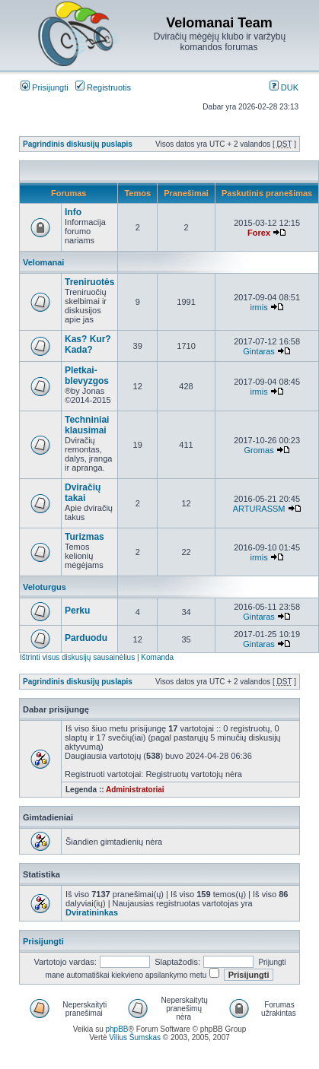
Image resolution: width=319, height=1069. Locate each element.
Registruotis (103, 87)
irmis (258, 307)
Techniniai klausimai (87, 425)
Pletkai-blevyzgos (87, 375)
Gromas (259, 450)
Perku (77, 610)
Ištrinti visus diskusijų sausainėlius (77, 657)
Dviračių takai (82, 492)
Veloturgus (44, 587)
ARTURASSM (259, 508)
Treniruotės (89, 282)
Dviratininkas (91, 912)
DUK (284, 87)
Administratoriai (135, 789)
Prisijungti (45, 87)
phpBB (116, 1029)
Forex (258, 232)
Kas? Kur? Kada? (88, 344)
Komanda (157, 657)
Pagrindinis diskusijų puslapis (77, 144)
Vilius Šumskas (135, 1037)
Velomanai (43, 262)
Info (73, 212)
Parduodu (86, 638)
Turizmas (84, 536)
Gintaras (259, 351)
